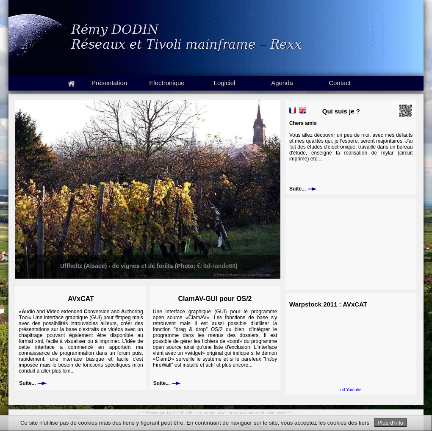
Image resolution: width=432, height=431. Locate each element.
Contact (340, 82)
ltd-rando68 (219, 265)
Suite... (33, 383)
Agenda (282, 82)
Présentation (109, 82)
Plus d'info (390, 423)
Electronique (166, 82)
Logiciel (224, 82)
